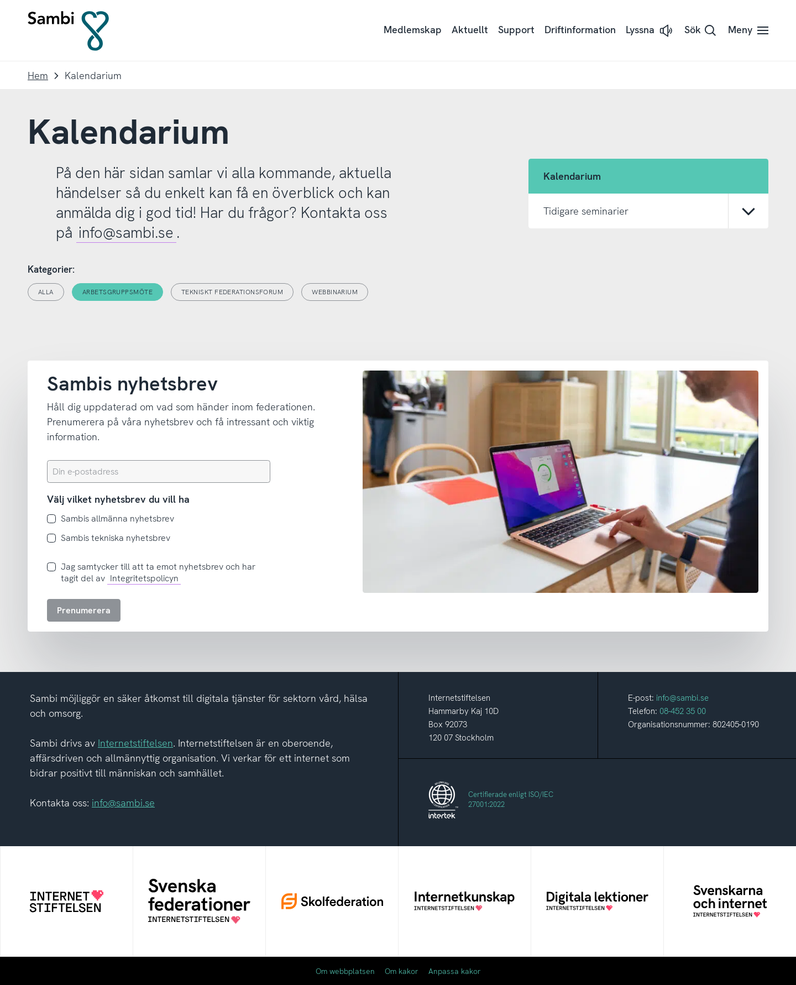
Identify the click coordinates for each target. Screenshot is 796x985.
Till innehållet (0, 0)
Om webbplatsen (345, 971)
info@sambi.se (126, 232)
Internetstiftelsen (135, 743)
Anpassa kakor (454, 971)
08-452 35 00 (682, 711)
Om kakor (401, 971)
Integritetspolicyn (144, 578)
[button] (650, 30)
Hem (38, 75)
